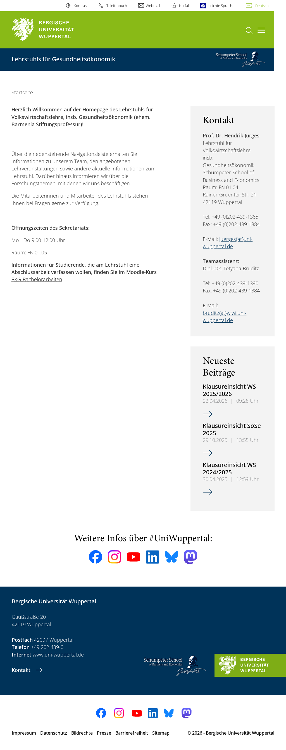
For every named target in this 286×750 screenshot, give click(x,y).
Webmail (153, 5)
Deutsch (262, 5)
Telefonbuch (116, 5)
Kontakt (22, 670)
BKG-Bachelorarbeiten (36, 279)
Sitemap (161, 733)
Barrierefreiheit (131, 733)
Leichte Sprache (221, 5)
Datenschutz (53, 733)
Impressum (24, 733)
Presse (104, 733)
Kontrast (81, 5)
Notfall (184, 5)
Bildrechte (82, 733)
